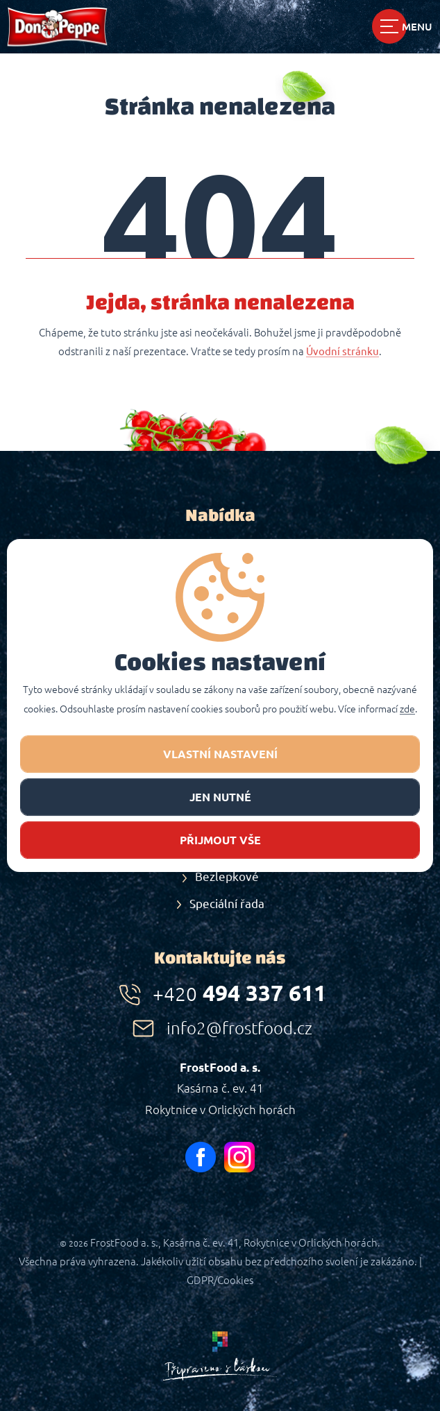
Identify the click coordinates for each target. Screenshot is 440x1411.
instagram (239, 1157)
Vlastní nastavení (220, 754)
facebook (200, 1157)
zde (407, 709)
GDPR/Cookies (220, 1280)
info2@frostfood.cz (239, 1028)
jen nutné (220, 797)
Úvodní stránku (342, 351)
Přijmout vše (220, 840)
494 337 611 (239, 992)
